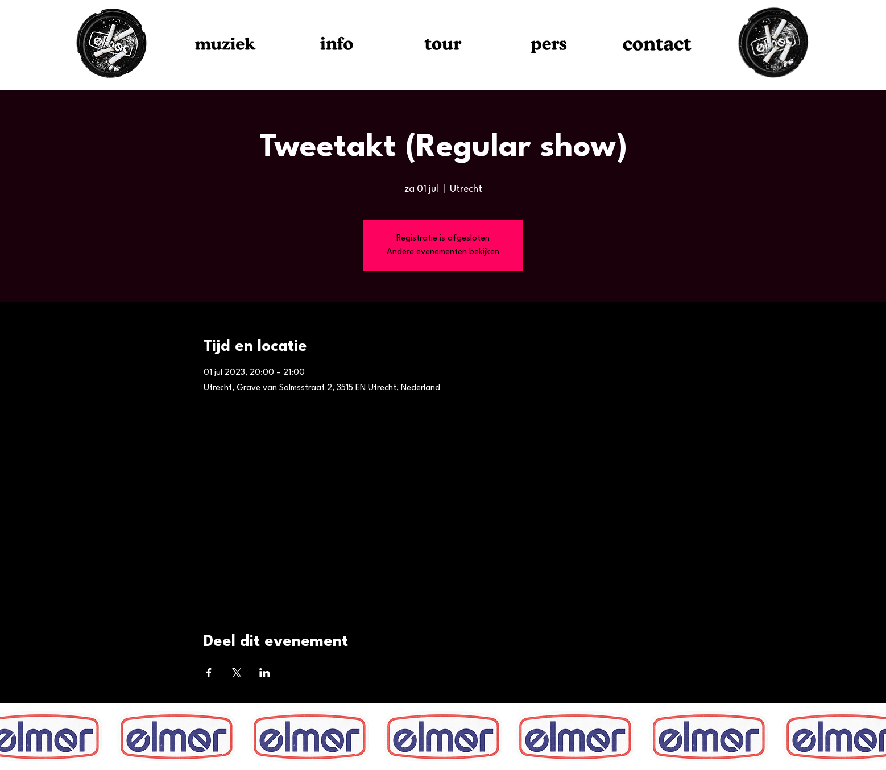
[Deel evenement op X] (236, 672)
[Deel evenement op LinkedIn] (264, 672)
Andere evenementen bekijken (443, 252)
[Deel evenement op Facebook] (209, 672)
